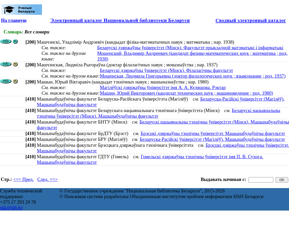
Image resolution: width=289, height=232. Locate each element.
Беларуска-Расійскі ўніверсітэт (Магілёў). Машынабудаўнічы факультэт (212, 139)
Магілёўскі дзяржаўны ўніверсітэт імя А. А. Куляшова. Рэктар (163, 87)
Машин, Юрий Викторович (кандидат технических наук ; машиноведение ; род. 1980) (186, 93)
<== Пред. (23, 179)
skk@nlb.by (11, 207)
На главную (13, 20)
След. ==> (47, 179)
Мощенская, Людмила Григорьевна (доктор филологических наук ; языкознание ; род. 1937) (192, 76)
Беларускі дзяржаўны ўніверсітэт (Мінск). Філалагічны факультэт (166, 70)
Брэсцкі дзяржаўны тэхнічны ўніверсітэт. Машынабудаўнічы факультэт (213, 133)
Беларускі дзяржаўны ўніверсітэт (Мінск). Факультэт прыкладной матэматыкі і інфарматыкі (190, 47)
